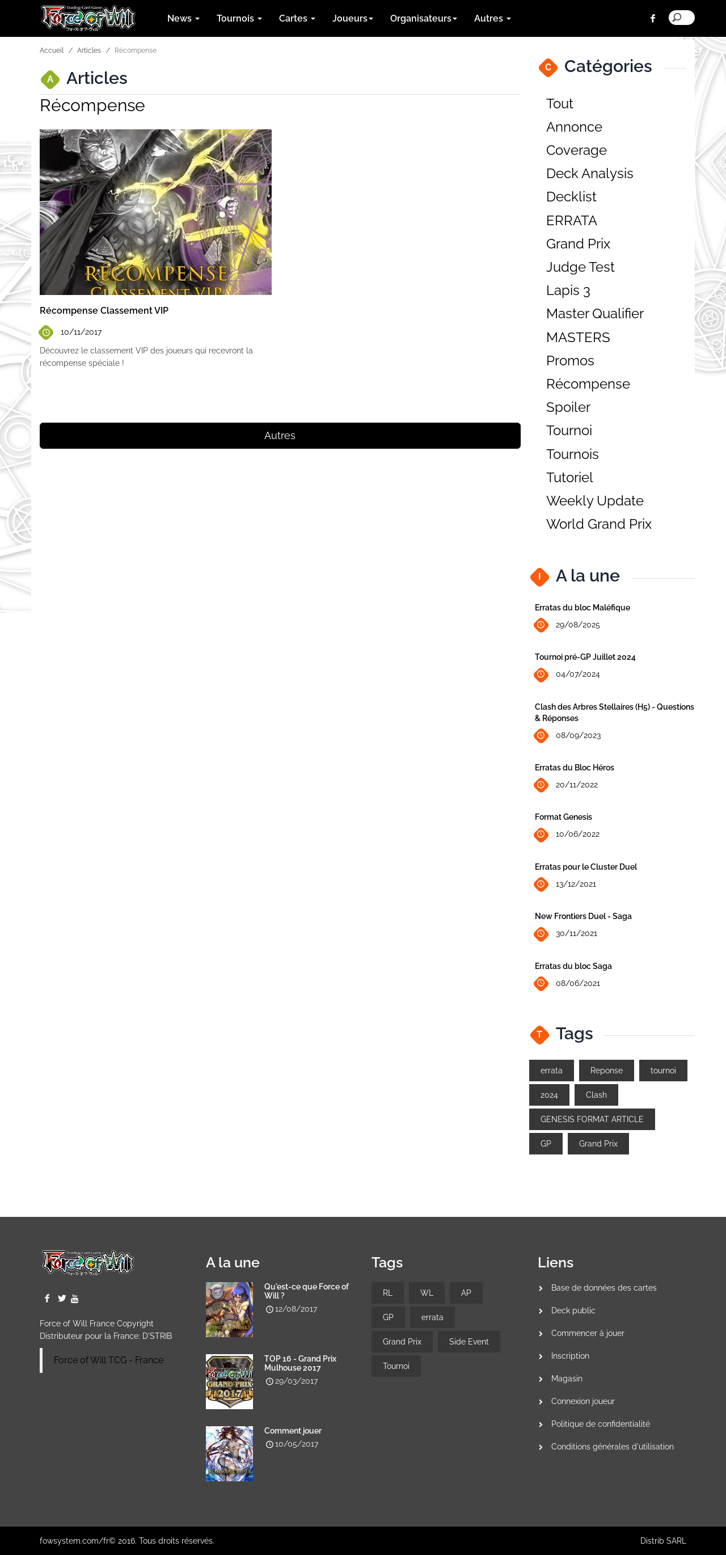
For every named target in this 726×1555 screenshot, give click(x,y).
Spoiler (568, 407)
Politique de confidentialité (600, 1423)
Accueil (52, 50)
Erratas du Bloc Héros (574, 767)
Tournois (572, 454)
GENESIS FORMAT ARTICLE (592, 1119)
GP (546, 1143)
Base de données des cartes (604, 1287)
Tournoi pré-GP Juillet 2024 (585, 656)
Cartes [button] (297, 18)
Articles (89, 50)
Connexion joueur (583, 1401)
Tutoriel (569, 477)
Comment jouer (293, 1430)
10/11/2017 (71, 332)
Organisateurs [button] (423, 18)
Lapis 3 (568, 290)
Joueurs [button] (352, 18)
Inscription (570, 1355)
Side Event (469, 1341)
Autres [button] (492, 18)
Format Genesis (563, 816)
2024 (549, 1094)
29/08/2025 (567, 625)
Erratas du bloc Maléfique (582, 607)
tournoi (663, 1070)
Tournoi (569, 430)
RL (387, 1292)
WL (426, 1292)
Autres (280, 435)
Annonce (574, 127)
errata (552, 1070)
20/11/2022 (566, 785)
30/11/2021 (566, 934)
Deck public (573, 1310)
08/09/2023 (568, 736)
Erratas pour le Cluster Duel (586, 866)
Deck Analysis (590, 173)
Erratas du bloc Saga (573, 966)
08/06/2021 (567, 983)
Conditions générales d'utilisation (612, 1446)
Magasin (567, 1378)
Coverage (576, 150)
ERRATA (571, 220)
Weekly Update (595, 500)
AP (466, 1292)
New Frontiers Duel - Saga (583, 916)
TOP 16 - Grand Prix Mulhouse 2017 (300, 1363)
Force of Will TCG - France (108, 1360)
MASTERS (578, 337)
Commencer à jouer (587, 1333)
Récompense (588, 384)
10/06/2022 (567, 835)
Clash (596, 1094)
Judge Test (580, 267)
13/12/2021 (565, 885)
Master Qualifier (595, 313)
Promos (570, 360)
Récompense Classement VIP (104, 310)
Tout (559, 103)
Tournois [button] (239, 18)
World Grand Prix (599, 524)
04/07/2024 (567, 675)
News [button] (183, 18)
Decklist (571, 196)
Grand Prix (578, 243)
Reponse (606, 1070)
